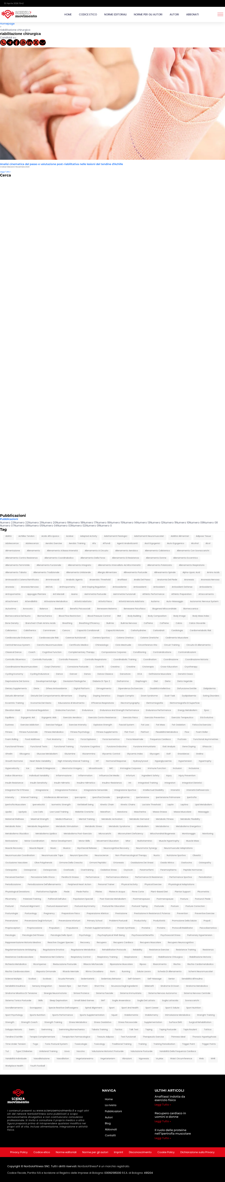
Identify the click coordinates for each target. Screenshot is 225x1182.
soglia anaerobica (121, 1000)
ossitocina (186, 862)
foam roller (202, 732)
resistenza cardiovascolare (19, 957)
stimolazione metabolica (177, 1015)
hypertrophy (205, 761)
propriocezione (34, 928)
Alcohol (195, 543)
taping (148, 1029)
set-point (83, 986)
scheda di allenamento (170, 971)
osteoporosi (30, 870)
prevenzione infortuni (69, 920)
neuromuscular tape (52, 855)
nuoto (157, 855)
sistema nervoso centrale (197, 993)
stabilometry (151, 1015)
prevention (182, 913)
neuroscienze (101, 855)
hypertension (185, 761)
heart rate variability (40, 761)
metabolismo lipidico (46, 833)
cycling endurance (39, 674)
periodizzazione (13, 884)
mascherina (140, 812)
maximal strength (40, 819)
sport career (151, 1008)
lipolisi (8, 812)
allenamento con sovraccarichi (193, 550)
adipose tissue (203, 536)
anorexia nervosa (30, 587)
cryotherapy (191, 667)
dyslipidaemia (189, 696)
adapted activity (88, 536)
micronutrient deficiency (130, 833)
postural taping (140, 906)
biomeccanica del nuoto (18, 616)
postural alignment (30, 906)
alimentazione (12, 550)
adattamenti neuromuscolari (149, 536)
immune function (157, 768)
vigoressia (144, 1058)
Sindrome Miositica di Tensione (21, 993)
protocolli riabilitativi (182, 928)
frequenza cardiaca (160, 739)
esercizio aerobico (72, 717)
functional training (64, 746)
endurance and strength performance (119, 710)
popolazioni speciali (83, 899)
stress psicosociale (127, 1022)
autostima (10, 608)
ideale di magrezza (45, 768)
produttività (159, 920)
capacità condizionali (88, 630)
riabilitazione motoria (200, 957)
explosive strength (103, 725)
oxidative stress (108, 870)
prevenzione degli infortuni (38, 920)
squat (114, 1015)
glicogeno (24, 754)
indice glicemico (13, 775)
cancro (66, 630)
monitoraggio (188, 833)
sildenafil (149, 986)
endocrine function (65, 710)
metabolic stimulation (67, 826)
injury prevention (187, 775)
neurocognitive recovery (116, 848)
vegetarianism (107, 1058)
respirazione (130, 957)
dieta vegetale (184, 681)
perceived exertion (14, 877)
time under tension (15, 1044)
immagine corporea (130, 768)
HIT (97, 761)
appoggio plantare (36, 594)
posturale (159, 906)
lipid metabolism (203, 804)
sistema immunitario (130, 993)
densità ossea (185, 674)
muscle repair (36, 848)
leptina (184, 804)
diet (156, 681)
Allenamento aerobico (126, 550)
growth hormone (14, 761)
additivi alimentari (180, 536)
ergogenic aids (49, 717)
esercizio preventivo (155, 717)
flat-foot (129, 732)
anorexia (9, 587)
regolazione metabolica (83, 950)
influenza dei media (109, 775)
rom (112, 971)
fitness (8, 732)
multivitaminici (144, 841)
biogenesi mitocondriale (164, 608)
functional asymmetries (205, 739)
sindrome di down (170, 986)
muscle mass (192, 841)
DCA (140, 674)
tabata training (100, 1029)
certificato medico (78, 645)
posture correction (195, 906)
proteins (161, 928)
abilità (8, 536)
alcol (208, 543)
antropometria (12, 594)
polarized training (32, 899)
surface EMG (175, 1022)
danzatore (125, 674)
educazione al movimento (71, 703)
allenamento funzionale (49, 565)
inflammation (85, 775)
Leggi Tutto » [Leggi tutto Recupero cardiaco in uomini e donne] (163, 1121)
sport (112, 1008)
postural (9, 906)
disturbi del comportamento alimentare (51, 696)
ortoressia (118, 862)
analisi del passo (142, 579)
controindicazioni (187, 652)
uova (66, 1051)
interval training (29, 797)
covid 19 (99, 667)
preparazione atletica (97, 913)
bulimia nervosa (129, 623)
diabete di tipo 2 (101, 681)
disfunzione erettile (187, 688)
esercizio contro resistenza (102, 717)
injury (169, 775)
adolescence (12, 543)
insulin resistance (14, 783)
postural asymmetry (85, 906)
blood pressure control (99, 616)
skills (40, 1000)
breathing (67, 623)
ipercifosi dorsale (101, 797)
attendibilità (31, 601)
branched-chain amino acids (41, 623)
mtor (128, 841)
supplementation (153, 1022)
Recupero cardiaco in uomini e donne (170, 1114)
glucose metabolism (47, 754)
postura (184, 899)
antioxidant (159, 587)
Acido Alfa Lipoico (50, 536)
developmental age (46, 681)
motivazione (11, 841)
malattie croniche (84, 812)
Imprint (118, 1152)
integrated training (148, 783)
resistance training (186, 950)
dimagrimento (104, 688)
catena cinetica (125, 637)
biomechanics (45, 616)
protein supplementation (97, 928)
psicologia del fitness (33, 935)
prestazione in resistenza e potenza (152, 913)
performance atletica (117, 877)
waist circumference (181, 1058)
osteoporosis (50, 870)
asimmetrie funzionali (124, 594)
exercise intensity (78, 725)
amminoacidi (52, 579)
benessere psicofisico (134, 608)
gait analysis (168, 746)
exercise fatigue (54, 725)
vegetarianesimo (84, 1058)
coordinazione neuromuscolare (21, 667)
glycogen (154, 754)
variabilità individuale (16, 1058)
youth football (37, 1066)
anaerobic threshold (100, 579)
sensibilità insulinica (15, 986)
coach (31, 652)
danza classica (105, 674)
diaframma (123, 681)
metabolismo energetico (188, 826)
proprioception (12, 928)
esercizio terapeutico (182, 717)
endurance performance (158, 710)
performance (92, 877)
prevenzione (11, 920)
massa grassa (160, 812)
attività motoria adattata (131, 601)
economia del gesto (41, 703)
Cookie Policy (166, 1152)
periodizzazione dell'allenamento (44, 884)
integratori (170, 783)
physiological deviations (17, 891)
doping (82, 696)
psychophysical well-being (111, 935)
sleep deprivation (58, 1000)
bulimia (110, 623)
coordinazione (171, 659)
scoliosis (47, 979)
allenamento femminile (17, 565)
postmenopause (165, 899)
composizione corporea (113, 652)
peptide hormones (192, 870)
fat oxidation (178, 725)
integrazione (42, 790)
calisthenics (30, 630)
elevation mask (12, 710)
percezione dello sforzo (43, 877)
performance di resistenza (148, 877)
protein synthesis (126, 928)
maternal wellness (14, 819)
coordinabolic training (125, 659)
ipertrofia (192, 797)
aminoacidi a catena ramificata (22, 579)
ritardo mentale (71, 971)
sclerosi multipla (13, 979)
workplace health (14, 1066)
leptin (171, 804)
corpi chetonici (52, 667)
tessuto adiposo (105, 1037)
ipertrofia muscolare (15, 804)
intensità (175, 790)
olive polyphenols (43, 862)
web (201, 1058)
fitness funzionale (28, 732)
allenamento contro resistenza (21, 558)
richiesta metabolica (15, 964)
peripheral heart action (79, 884)
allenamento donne (156, 558)
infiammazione (64, 775)
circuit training (172, 645)
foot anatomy (54, 739)
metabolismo (162, 826)
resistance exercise (159, 950)
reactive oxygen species (60, 942)
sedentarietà (87, 979)
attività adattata (82, 601)
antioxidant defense (182, 587)
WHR (213, 1058)
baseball (59, 608)
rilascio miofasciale (93, 964)
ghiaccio (206, 746)
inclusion (177, 768)
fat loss (145, 725)
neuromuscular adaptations (178, 848)
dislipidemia (209, 688)
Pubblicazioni (9, 519)
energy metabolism (187, 710)
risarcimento (160, 964)
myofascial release (87, 848)
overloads (69, 870)
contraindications (162, 652)
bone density (12, 623)
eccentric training (14, 703)
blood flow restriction (70, 616)
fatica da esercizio (201, 725)
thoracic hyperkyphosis (204, 1037)
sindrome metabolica (197, 986)
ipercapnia (80, 797)
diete (36, 688)
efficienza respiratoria (102, 703)
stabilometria (131, 1015)
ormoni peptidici (97, 862)
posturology (31, 913)
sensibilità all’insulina (192, 979)
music (53, 848)
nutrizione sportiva (176, 855)
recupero (102, 942)
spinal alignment (93, 1008)
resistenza (208, 950)
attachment (11, 601)
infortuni (130, 775)
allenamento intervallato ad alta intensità (119, 565)
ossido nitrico (167, 862)
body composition (157, 616)
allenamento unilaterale (78, 572)
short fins (99, 986)
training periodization (164, 1044)
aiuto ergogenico (175, 543)
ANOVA (48, 587)
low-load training (59, 812)
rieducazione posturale (65, 964)
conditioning (139, 652)
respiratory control (80, 957)
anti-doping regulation (94, 587)
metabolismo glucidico (17, 833)
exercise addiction (30, 725)
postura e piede (202, 899)
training (142, 1044)
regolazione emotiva (53, 950)
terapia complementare (42, 1037)
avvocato (28, 608)
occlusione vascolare (16, 862)
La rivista (110, 1105)
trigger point (188, 1044)
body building (134, 616)
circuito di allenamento (198, 645)
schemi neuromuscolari (201, 971)
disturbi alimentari (14, 696)
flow (187, 732)
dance (59, 674)
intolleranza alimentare (56, 797)
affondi (106, 543)
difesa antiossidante (56, 688)
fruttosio (182, 739)
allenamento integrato (79, 565)
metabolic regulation (38, 826)
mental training (87, 819)
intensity (9, 797)
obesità (197, 855)
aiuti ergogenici (152, 543)
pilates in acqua (117, 891)
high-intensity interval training (73, 761)
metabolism (143, 826)
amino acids (213, 572)
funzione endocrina (116, 746)
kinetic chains (128, 804)
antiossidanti (139, 587)
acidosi (69, 536)
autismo (155, 601)
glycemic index (135, 754)
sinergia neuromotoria (55, 993)
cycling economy (14, 674)
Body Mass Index (201, 616)
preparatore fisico (71, 913)
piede (66, 891)
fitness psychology (80, 732)
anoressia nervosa (210, 579)
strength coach (29, 1022)
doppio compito (125, 696)
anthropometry (67, 587)
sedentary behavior (111, 979)
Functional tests (39, 746)
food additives (32, 739)
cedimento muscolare (177, 637)
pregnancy (49, 913)
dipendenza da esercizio (130, 688)
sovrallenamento (14, 1008)
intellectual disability (153, 790)
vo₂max (159, 1058)
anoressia (189, 579)
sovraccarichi (192, 1000)
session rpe (65, 986)
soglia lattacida (170, 1000)
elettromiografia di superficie (185, 703)
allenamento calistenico (157, 550)
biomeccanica (190, 608)
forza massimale (134, 739)
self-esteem (134, 979)
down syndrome (149, 696)
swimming (46, 1029)
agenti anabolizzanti (127, 543)
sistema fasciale (104, 993)
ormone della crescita (70, 862)
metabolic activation (112, 819)
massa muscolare (182, 812)
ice (27, 768)
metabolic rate (13, 826)
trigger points (209, 1044)
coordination (150, 659)
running (126, 971)
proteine (146, 928)
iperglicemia (123, 797)
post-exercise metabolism (113, 899)
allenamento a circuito (96, 550)
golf (168, 754)
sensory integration (42, 986)
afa (94, 543)
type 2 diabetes (24, 1051)
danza (87, 674)
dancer (73, 674)
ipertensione (142, 797)
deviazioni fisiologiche (74, 681)
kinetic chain (107, 804)
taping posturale (167, 1029)
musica (66, 848)
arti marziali (58, 594)
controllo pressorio (68, 659)
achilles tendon (26, 536)
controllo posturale (42, 659)
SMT (103, 1000)
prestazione (121, 913)
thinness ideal (178, 1037)
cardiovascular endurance (18, 637)
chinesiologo (101, 645)
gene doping (188, 746)
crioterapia (148, 667)
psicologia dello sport (61, 935)
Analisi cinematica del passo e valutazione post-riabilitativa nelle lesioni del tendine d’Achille (61, 164)
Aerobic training (77, 543)
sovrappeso (36, 1008)
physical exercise (153, 884)
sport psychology (14, 1015)
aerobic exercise (53, 543)
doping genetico (101, 696)
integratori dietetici (192, 783)
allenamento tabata (15, 572)
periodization (205, 877)
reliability (137, 950)
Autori (174, 14)
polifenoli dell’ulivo (57, 899)
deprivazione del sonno (17, 681)
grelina (199, 754)
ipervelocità (39, 804)
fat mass (160, 725)
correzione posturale (77, 667)
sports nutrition (37, 1015)
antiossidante (119, 587)
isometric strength (61, 804)
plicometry (10, 899)
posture (175, 906)
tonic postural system (56, 1044)
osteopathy (205, 862)
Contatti (110, 1135)
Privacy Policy (19, 1152)
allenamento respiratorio (192, 565)
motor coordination (34, 841)
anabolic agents (74, 579)
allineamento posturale (135, 572)
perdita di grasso (70, 877)
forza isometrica (111, 739)
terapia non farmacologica (76, 1037)
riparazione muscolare (121, 964)
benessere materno (107, 608)
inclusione (194, 768)
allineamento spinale (165, 572)
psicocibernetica (208, 928)
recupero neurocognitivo (181, 942)
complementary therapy (81, 652)
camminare (49, 630)
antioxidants (205, 587)
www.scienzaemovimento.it (55, 1110)
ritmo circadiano (94, 971)
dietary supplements (16, 688)
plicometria (203, 891)
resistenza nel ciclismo (52, 957)
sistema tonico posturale (18, 1000)
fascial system (126, 725)
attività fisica (105, 601)
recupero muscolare (150, 942)
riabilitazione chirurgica (170, 957)
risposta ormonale (46, 971)
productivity (140, 920)
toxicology (99, 1044)
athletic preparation (181, 594)
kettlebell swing (85, 804)
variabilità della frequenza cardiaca (177, 1051)
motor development (61, 841)
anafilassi (122, 579)
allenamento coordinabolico (59, 558)
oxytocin (128, 870)
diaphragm (141, 681)
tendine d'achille (14, 1037)
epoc (206, 710)
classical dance (13, 652)
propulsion (54, 928)
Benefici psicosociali (80, 608)
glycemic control (111, 754)
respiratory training (107, 957)
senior (171, 979)
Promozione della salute (184, 920)
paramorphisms (168, 870)
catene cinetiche (149, 637)
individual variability (39, 775)
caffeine (164, 623)
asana (74, 594)
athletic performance (153, 594)
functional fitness (14, 746)
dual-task (170, 696)
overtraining (87, 870)
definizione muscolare (160, 674)
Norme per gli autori (148, 14)
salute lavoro (144, 971)
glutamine (70, 754)
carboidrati (158, 630)
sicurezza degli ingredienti (124, 986)
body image (180, 616)
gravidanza (183, 754)
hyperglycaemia (163, 761)
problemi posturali (118, 920)
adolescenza (32, 543)
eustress (9, 725)
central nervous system (17, 645)
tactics (118, 1029)
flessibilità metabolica (167, 732)
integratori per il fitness (17, 790)
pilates (98, 891)
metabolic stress (93, 826)
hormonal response (116, 761)
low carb (38, 812)
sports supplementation (92, 1015)
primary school (94, 920)
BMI (119, 616)
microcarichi (105, 833)
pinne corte (138, 891)
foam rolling (11, 739)
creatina (115, 667)
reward (147, 957)
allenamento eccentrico (185, 558)
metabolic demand (139, 819)
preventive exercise (204, 913)
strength (9, 1022)
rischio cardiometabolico (201, 964)
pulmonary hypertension (199, 935)
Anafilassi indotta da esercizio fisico (170, 1098)
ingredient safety (150, 775)
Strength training (53, 1022)
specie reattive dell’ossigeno (63, 1008)
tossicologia (81, 1044)
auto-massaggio (174, 601)
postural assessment (57, 906)
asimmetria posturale (95, 594)
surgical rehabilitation (200, 1022)
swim (31, 1029)
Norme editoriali (115, 14)
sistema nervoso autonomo (162, 993)
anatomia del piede (167, 579)
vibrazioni (127, 1058)
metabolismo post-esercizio (78, 833)
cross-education (169, 667)
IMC (111, 768)
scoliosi (32, 979)
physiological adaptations (181, 884)
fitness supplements (107, 732)
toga (35, 1044)
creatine (130, 667)
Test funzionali (128, 1037)
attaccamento (206, 594)
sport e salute (172, 1008)
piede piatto (82, 891)
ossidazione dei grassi (142, 862)
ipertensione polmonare (168, 797)
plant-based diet (159, 891)
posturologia (11, 913)
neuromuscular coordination (20, 855)
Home (68, 14)
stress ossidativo (102, 1022)
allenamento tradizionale (46, 572)
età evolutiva (206, 717)
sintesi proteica (81, 993)
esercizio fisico (130, 717)
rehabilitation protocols (114, 950)
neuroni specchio (79, 855)
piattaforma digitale (46, 891)
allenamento (33, 550)
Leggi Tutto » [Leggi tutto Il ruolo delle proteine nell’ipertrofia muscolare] (163, 1138)
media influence (64, 819)
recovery (85, 942)
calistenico (11, 630)
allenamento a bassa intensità (62, 550)
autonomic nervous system (204, 601)
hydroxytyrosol (140, 761)
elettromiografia (155, 703)
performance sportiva (180, 877)
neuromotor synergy (146, 848)
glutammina (88, 754)
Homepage (7, 23)
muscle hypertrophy (169, 841)
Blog (108, 1123)
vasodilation (63, 1058)
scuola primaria (66, 979)
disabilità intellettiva (160, 688)
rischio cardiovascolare (17, 971)
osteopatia (11, 870)
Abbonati (192, 14)
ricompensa (39, 964)
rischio (177, 964)
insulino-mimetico (86, 783)
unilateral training (48, 1051)
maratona (122, 812)
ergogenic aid (28, 717)
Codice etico (88, 14)
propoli (207, 920)
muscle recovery (14, 848)
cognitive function (51, 652)
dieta (167, 681)
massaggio (203, 812)
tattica (207, 1029)
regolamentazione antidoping (20, 950)
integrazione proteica (66, 790)
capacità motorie (115, 630)
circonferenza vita (147, 645)
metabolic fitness (165, 819)
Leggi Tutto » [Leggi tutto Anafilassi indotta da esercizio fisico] (163, 1104)
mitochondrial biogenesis (162, 833)
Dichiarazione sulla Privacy (197, 1152)
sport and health (130, 1008)
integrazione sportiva (125, 790)
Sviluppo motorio (13, 1029)
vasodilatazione (42, 1058)
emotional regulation (38, 710)
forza (71, 739)
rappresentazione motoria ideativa (23, 942)
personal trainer (106, 884)
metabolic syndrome (119, 826)
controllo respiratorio (96, 659)
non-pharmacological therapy (131, 855)
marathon (105, 812)
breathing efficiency (89, 623)
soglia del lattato (146, 1000)
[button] (3, 42)
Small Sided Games (84, 1000)
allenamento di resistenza (125, 558)
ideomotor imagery (72, 768)
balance (44, 608)
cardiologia (177, 630)
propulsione (72, 928)
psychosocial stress (170, 935)
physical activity (129, 884)
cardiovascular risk (49, 637)
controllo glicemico (15, 659)
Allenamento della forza (93, 558)
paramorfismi (146, 870)
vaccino (80, 1051)
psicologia (10, 935)
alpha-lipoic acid (191, 572)
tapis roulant (190, 1029)
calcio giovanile (197, 623)
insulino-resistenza (112, 783)
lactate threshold (151, 804)
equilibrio (9, 717)
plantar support (183, 891)
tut (7, 1051)
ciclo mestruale (123, 645)
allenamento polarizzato (159, 565)
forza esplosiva (88, 739)
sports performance (62, 1015)
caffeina (148, 623)
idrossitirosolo (95, 768)
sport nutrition (193, 1008)
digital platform (82, 688)
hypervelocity (12, 768)
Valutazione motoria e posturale (108, 1051)
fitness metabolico (54, 732)
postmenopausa (141, 899)
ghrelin (8, 754)
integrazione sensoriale (96, 790)
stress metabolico (78, 1022)
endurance (87, 710)
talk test (133, 1029)
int (130, 783)
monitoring (207, 833)
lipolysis (23, 812)
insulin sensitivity (38, 783)
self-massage (154, 979)
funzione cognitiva (90, 746)
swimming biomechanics (72, 1029)
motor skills (84, 841)
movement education (108, 841)
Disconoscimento (140, 1152)
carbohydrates (138, 630)
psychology (85, 935)
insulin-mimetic (62, 783)
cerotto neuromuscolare (49, 645)
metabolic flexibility (190, 819)
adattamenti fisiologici (115, 536)
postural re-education (113, 906)
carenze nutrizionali (76, 637)
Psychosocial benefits (143, 935)
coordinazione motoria (196, 659)
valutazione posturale (141, 1051)
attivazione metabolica (55, 601)
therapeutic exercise (153, 1037)
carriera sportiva (101, 637)
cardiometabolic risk (200, 630)
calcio (179, 623)
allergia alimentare (107, 572)
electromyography (130, 703)
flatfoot (145, 732)
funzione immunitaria (144, 746)
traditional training (121, 1044)
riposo (143, 964)
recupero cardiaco (123, 942)
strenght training (206, 1015)
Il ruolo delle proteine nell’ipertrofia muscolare (173, 1131)
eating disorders (211, 696)
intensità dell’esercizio (198, 790)
